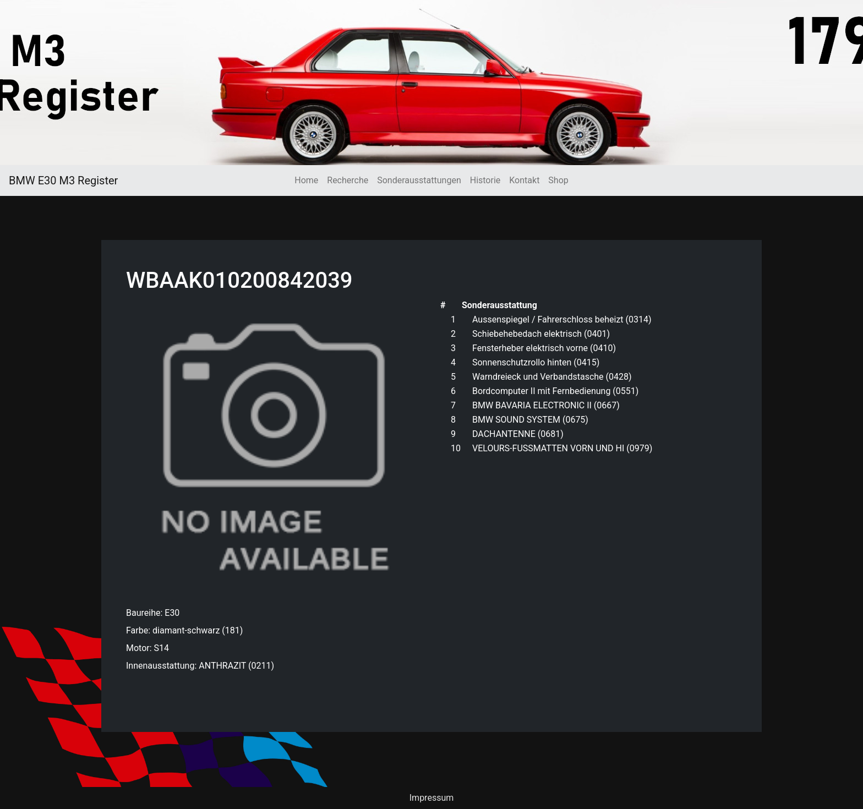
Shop (558, 180)
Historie (485, 180)
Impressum (431, 797)
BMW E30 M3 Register (63, 180)
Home (306, 180)
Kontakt (524, 180)
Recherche (347, 180)
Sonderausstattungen (419, 180)
